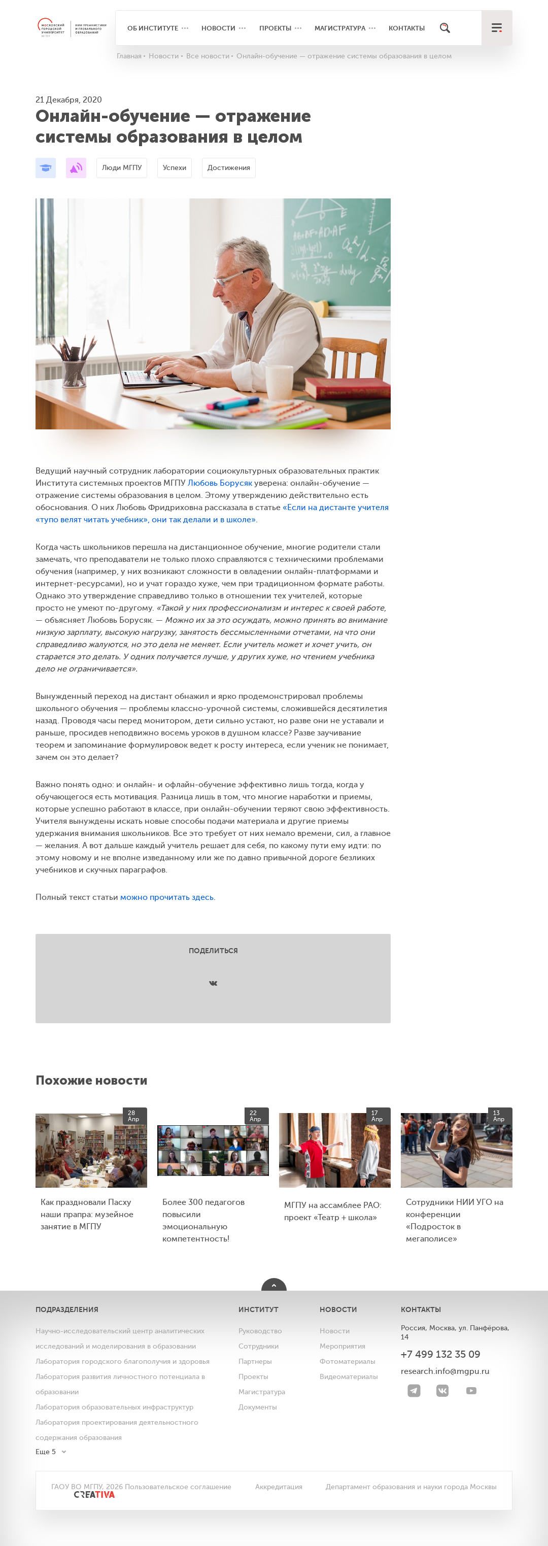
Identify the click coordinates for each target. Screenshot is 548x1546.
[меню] (497, 28)
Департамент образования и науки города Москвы (411, 1487)
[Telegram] (414, 1390)
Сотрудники (258, 1346)
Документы (257, 1407)
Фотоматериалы (347, 1361)
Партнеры (255, 1361)
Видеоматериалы (349, 1377)
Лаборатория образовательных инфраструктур (114, 1407)
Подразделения (67, 1309)
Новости (218, 28)
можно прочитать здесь (167, 897)
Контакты (407, 28)
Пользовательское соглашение (178, 1487)
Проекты (275, 28)
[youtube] (471, 1390)
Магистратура (340, 28)
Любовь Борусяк (220, 483)
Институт (258, 1309)
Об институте (152, 28)
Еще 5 (46, 1452)
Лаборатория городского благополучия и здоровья (123, 1361)
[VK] (442, 1390)
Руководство (260, 1331)
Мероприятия (342, 1346)
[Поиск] (445, 28)
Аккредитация (278, 1487)
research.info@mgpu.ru (445, 1371)
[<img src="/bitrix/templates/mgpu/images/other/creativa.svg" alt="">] (83, 1499)
